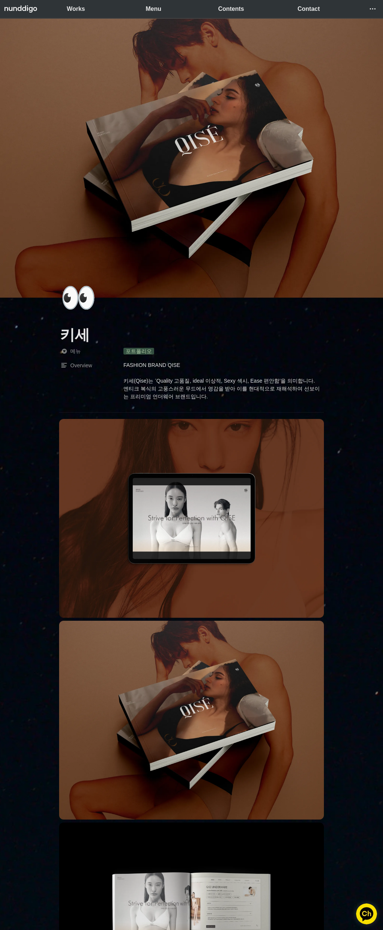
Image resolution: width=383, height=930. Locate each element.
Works (76, 9)
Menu (153, 9)
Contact (308, 9)
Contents (231, 9)
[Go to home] (20, 9)
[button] (372, 9)
